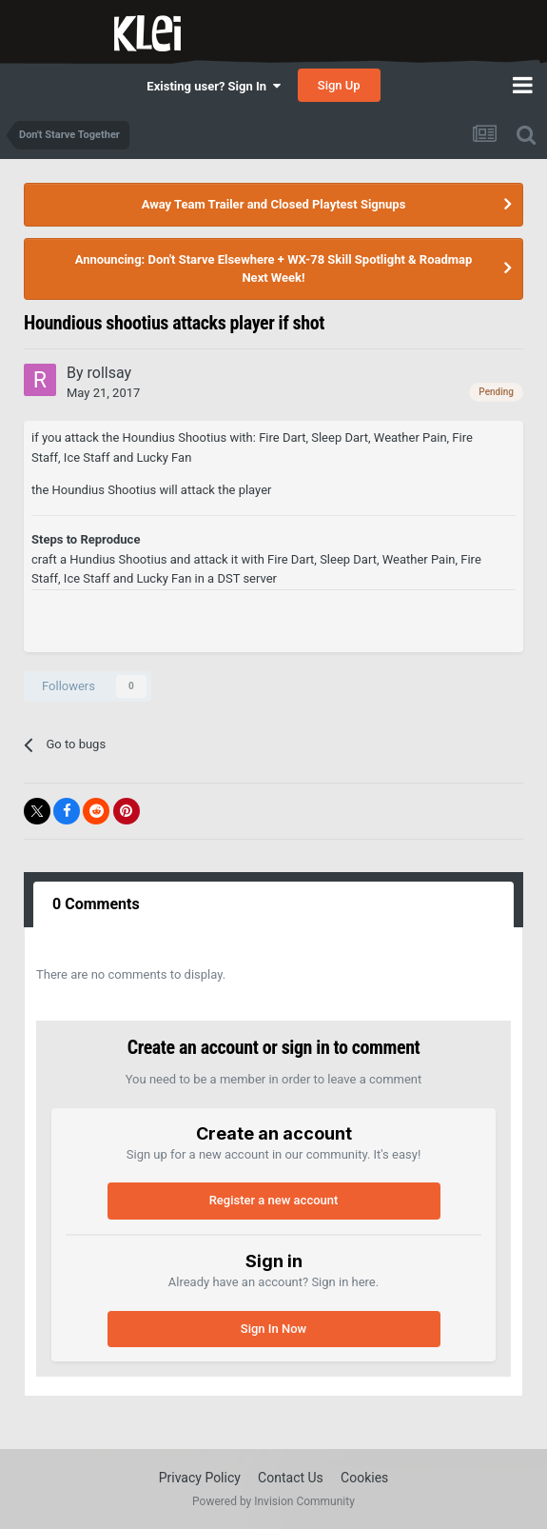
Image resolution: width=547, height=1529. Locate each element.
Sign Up (339, 85)
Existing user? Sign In (213, 86)
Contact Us (290, 1477)
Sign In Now (273, 1328)
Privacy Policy (200, 1477)
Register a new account (274, 1200)
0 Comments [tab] (96, 904)
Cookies (364, 1477)
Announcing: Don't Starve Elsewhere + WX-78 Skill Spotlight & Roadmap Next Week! (274, 269)
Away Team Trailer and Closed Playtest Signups (274, 204)
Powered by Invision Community (273, 1501)
